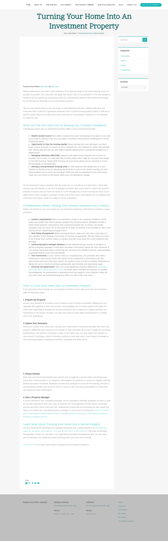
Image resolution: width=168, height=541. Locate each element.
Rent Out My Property (150, 5)
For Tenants (122, 514)
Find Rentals (122, 510)
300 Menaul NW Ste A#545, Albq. (65, 506)
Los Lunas (56, 431)
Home (65, 33)
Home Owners (72, 33)
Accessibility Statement (126, 521)
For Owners (122, 517)
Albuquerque (101, 428)
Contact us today (30, 444)
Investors (124, 61)
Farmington (46, 431)
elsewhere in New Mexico (75, 431)
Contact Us (122, 506)
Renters (123, 65)
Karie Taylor (55, 87)
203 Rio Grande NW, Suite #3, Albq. (98, 506)
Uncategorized (125, 70)
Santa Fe (27, 431)
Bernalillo (36, 431)
